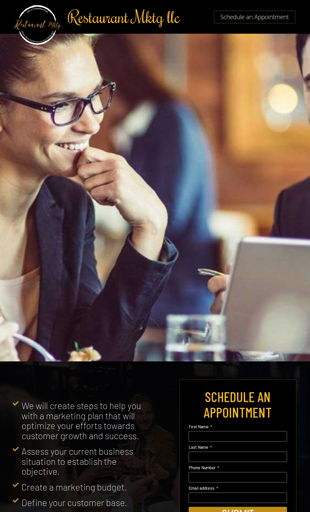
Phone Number (203, 468)
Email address (202, 488)
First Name (199, 427)
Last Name (199, 447)
